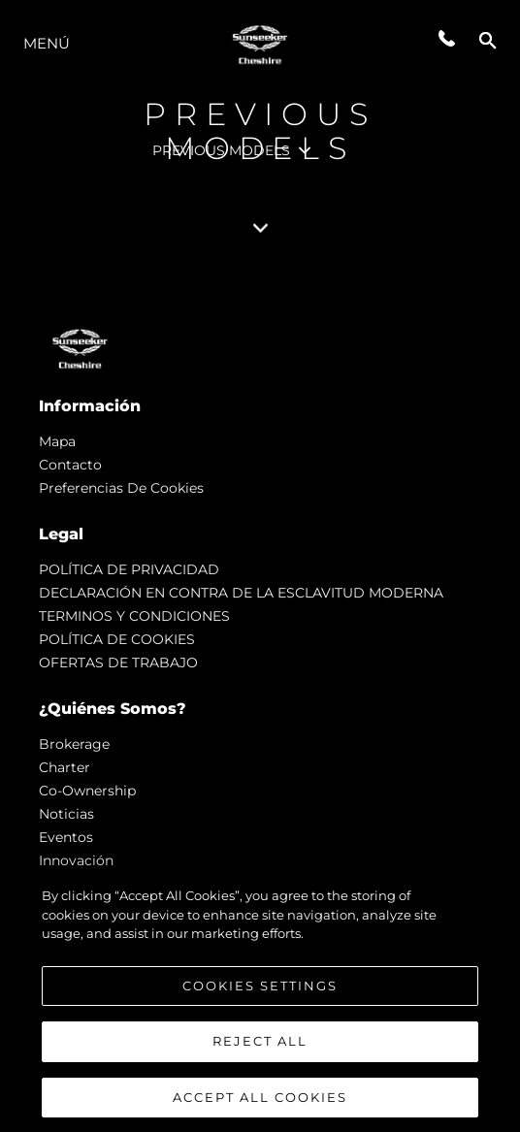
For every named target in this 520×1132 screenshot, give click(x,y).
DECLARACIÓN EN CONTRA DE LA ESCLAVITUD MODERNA (241, 592)
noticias (66, 814)
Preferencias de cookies (121, 488)
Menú (46, 43)
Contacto (70, 464)
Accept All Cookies (260, 1107)
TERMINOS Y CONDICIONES (134, 616)
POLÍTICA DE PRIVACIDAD (129, 569)
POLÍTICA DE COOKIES (117, 639)
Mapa (57, 441)
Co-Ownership (87, 790)
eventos (66, 837)
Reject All (260, 1050)
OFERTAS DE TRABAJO (118, 662)
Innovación (76, 860)
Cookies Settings (260, 995)
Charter (64, 767)
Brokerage (74, 744)
